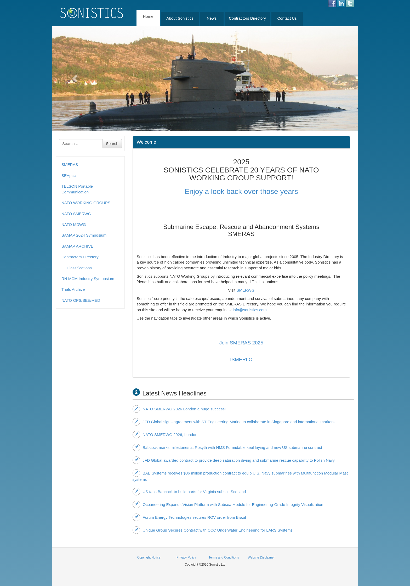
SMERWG (245, 290)
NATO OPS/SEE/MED (80, 300)
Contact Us (287, 18)
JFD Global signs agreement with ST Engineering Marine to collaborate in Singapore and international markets (233, 421)
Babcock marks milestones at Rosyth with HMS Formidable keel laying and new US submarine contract (227, 447)
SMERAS (69, 164)
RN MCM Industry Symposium (87, 278)
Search (112, 143)
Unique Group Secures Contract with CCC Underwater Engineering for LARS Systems (213, 530)
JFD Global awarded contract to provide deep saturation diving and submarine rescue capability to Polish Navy (234, 460)
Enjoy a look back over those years (241, 191)
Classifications (79, 268)
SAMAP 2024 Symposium (83, 235)
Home (148, 16)
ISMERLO (241, 359)
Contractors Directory (247, 18)
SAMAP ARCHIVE (77, 246)
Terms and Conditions (224, 557)
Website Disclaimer (261, 557)
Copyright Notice (149, 557)
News (212, 18)
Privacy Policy (186, 557)
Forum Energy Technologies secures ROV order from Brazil (189, 517)
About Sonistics (179, 18)
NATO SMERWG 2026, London (165, 434)
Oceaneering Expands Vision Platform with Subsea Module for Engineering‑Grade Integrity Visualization (228, 504)
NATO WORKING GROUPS (85, 202)
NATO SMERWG (76, 213)
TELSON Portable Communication (77, 189)
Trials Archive (73, 289)
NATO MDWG (73, 224)
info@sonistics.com (249, 310)
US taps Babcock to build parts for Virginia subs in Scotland (189, 491)
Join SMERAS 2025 (241, 342)
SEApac (68, 175)
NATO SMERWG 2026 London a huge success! (179, 408)
